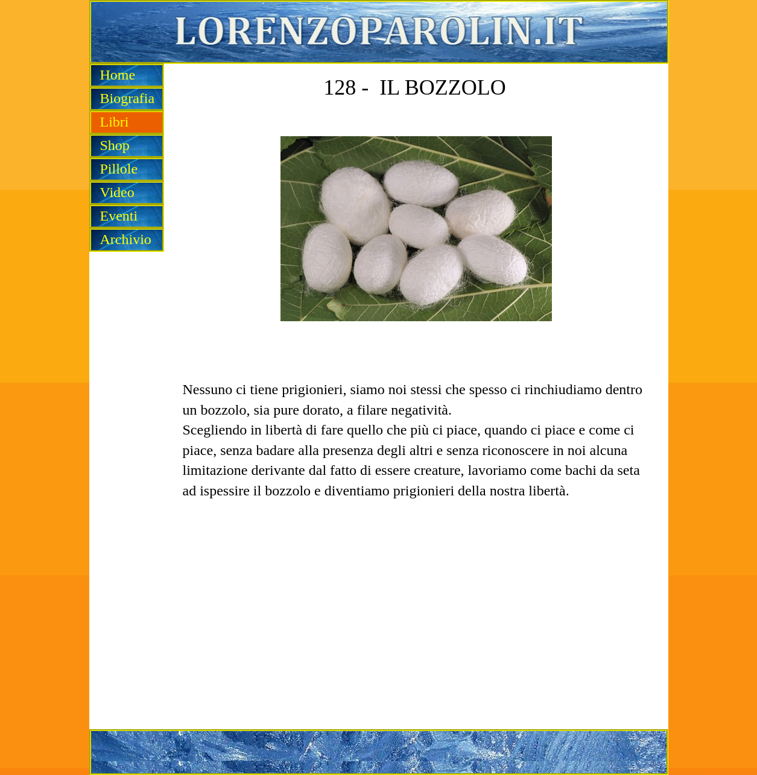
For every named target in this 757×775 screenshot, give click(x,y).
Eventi (119, 216)
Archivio (125, 239)
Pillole (119, 169)
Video (117, 192)
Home (118, 75)
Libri (114, 122)
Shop (115, 145)
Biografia (127, 98)
